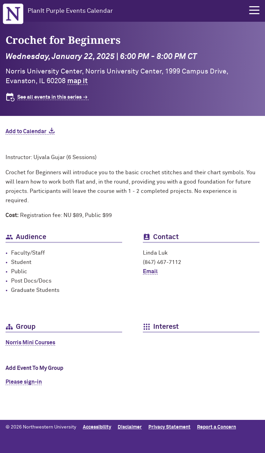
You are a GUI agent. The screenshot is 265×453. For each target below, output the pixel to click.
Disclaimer (130, 427)
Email (150, 271)
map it (77, 81)
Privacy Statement (169, 427)
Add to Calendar (26, 131)
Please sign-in (24, 382)
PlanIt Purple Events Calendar (70, 11)
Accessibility (97, 427)
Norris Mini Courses (30, 342)
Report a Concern (216, 427)
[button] (254, 10)
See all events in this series (49, 97)
